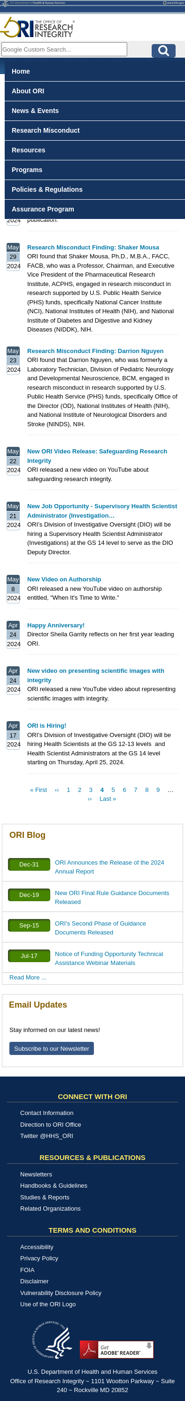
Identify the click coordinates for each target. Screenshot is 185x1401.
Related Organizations (50, 1208)
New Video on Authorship (64, 579)
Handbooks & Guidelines (53, 1185)
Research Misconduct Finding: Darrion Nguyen (95, 350)
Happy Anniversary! (56, 625)
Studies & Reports (44, 1197)
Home (21, 71)
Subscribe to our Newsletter (51, 1048)
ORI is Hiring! (46, 725)
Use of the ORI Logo (48, 1304)
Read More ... (27, 977)
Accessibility (37, 1246)
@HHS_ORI (56, 1135)
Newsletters (36, 1174)
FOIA (27, 1269)
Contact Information (46, 1112)
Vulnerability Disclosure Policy (60, 1292)
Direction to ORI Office (50, 1124)
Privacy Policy (39, 1258)
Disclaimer (34, 1281)
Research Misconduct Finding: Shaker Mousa (93, 247)
